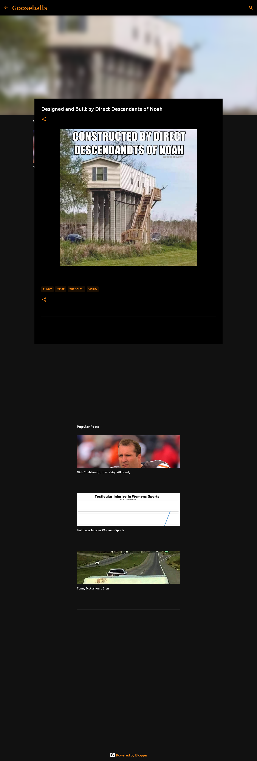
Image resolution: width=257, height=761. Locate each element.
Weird (92, 289)
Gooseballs (29, 7)
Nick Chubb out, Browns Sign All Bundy (103, 472)
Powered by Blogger (128, 755)
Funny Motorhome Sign (93, 588)
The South (77, 289)
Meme (61, 289)
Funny (47, 289)
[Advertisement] (128, 380)
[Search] (53, 8)
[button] (43, 119)
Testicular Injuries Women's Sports (100, 530)
